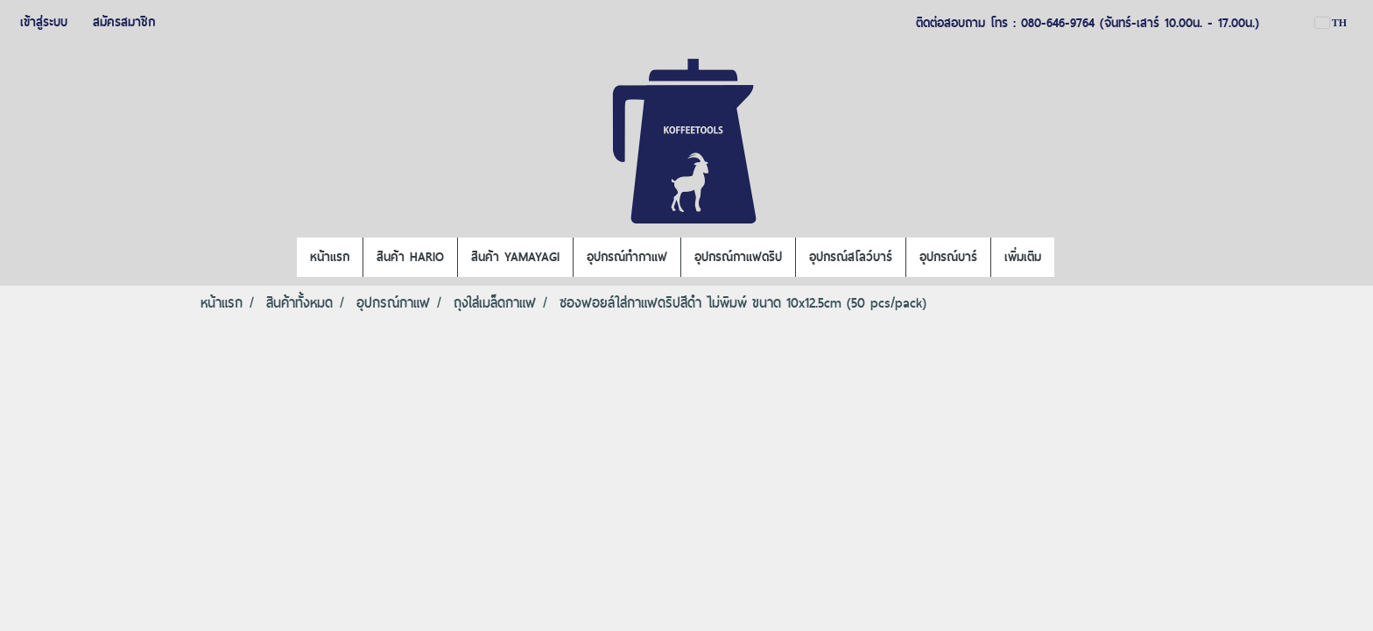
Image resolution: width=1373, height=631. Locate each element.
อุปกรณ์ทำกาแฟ (627, 256)
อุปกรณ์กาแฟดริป (738, 256)
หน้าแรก (329, 256)
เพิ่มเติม (1022, 256)
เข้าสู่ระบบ (43, 22)
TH (1331, 23)
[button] (1070, 258)
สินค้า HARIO (410, 256)
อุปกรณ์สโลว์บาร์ (850, 256)
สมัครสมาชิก (124, 22)
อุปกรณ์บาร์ (948, 256)
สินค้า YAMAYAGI (515, 256)
